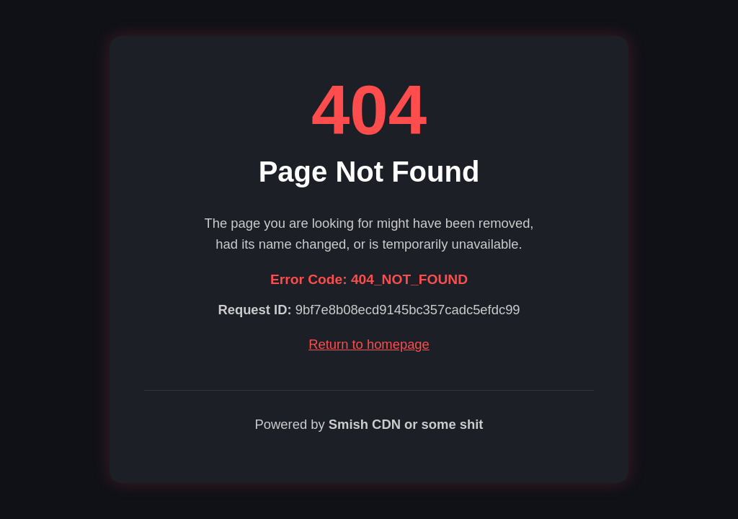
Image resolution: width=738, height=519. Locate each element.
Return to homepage (369, 344)
